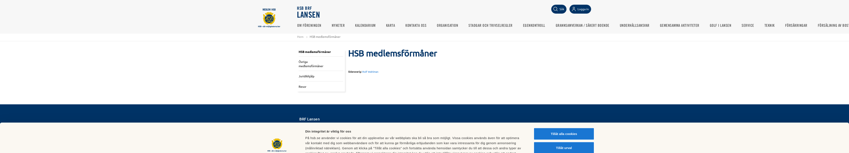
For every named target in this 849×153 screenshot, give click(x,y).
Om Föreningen (309, 25)
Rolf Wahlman (370, 71)
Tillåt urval (564, 120)
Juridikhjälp (306, 76)
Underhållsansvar (634, 25)
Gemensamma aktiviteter (679, 25)
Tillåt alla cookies (564, 106)
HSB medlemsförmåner (315, 51)
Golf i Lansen (720, 25)
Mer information (475, 144)
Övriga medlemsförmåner (311, 64)
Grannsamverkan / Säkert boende (582, 25)
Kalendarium (365, 25)
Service (748, 25)
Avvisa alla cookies (563, 134)
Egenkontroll (534, 25)
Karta (390, 25)
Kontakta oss (415, 25)
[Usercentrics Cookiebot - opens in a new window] (277, 145)
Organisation (447, 25)
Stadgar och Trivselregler (490, 25)
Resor (302, 86)
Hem (300, 36)
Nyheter (338, 25)
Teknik (770, 25)
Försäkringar (796, 25)
